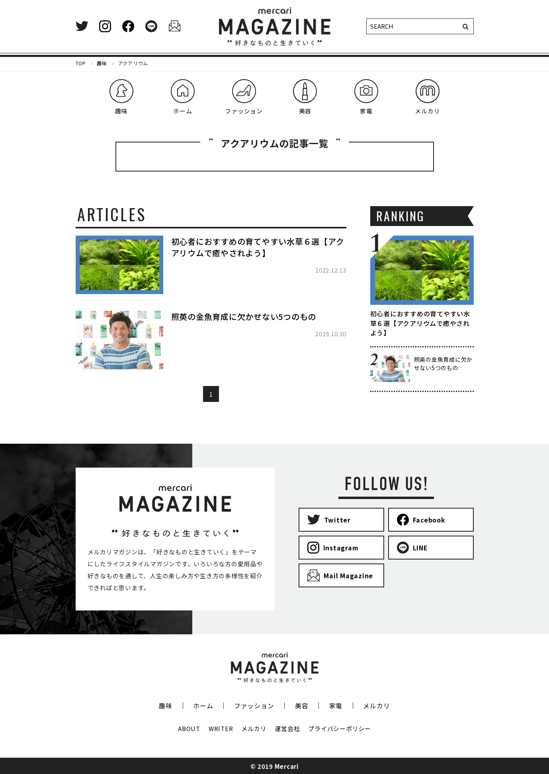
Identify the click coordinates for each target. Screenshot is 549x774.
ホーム (203, 705)
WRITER (221, 728)
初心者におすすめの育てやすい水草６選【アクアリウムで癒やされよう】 (257, 247)
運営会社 (287, 728)
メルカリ (376, 705)
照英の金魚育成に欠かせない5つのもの (244, 316)
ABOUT (189, 728)
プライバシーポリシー (339, 728)
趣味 (165, 705)
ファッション (254, 705)
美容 (302, 705)
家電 (336, 705)
